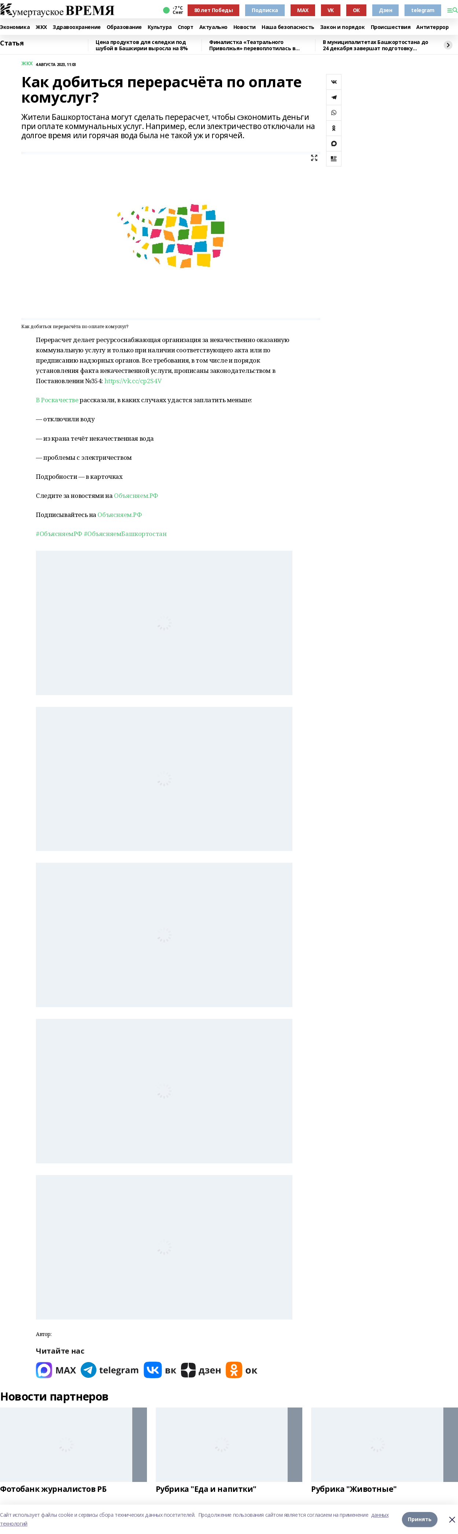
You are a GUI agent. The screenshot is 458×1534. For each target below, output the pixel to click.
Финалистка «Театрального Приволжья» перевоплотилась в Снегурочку (252, 45)
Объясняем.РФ (136, 495)
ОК (356, 10)
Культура (160, 27)
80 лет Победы (213, 10)
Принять (420, 1519)
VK (331, 10)
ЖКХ (41, 27)
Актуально (213, 27)
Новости (244, 27)
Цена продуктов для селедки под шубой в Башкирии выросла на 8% (142, 45)
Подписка (265, 10)
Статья (11, 43)
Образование (124, 27)
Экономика (15, 27)
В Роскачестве (57, 400)
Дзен (385, 10)
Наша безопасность (288, 27)
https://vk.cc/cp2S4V (133, 381)
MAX (303, 10)
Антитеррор (432, 27)
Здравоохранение (77, 27)
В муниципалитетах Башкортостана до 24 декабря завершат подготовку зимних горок (375, 45)
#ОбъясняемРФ (59, 533)
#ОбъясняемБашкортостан (125, 533)
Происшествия (391, 27)
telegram (423, 10)
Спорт (185, 27)
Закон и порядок (342, 27)
